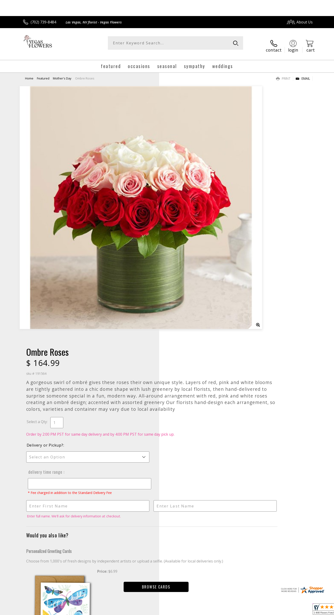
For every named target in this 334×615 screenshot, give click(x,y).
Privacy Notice (239, 610)
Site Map (300, 610)
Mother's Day (62, 73)
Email (302, 73)
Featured (43, 73)
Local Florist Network (272, 610)
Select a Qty (177, 181)
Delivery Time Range (185, 237)
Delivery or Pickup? (185, 210)
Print (283, 73)
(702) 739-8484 (43, 22)
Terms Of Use (211, 610)
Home (29, 73)
